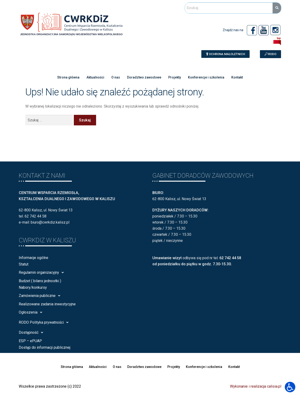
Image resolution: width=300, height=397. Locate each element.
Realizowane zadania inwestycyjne (47, 304)
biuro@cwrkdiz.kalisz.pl (50, 222)
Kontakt (242, 77)
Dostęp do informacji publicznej (44, 347)
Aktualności (92, 77)
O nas (114, 77)
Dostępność (32, 332)
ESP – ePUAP (30, 341)
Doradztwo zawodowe (144, 77)
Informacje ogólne (33, 257)
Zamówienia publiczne (41, 296)
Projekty (176, 77)
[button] (225, 54)
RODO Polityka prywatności (45, 322)
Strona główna (63, 77)
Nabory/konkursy (33, 287)
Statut (23, 264)
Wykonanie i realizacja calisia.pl (255, 386)
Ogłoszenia (32, 312)
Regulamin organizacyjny (42, 272)
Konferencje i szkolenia (209, 77)
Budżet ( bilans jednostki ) (40, 281)
